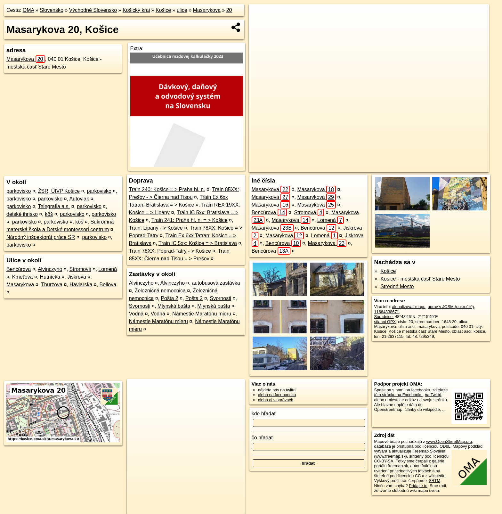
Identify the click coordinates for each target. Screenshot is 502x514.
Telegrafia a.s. (54, 206)
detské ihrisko (22, 214)
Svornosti (220, 298)
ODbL (445, 446)
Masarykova (207, 10)
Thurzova (51, 284)
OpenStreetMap (367, 167)
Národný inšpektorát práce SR (40, 237)
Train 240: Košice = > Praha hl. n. (167, 189)
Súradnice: (383, 316)
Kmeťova (22, 277)
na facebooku (418, 390)
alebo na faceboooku (277, 394)
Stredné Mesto (397, 286)
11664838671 (386, 311)
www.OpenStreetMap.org (449, 441)
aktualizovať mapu (408, 306)
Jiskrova (76, 277)
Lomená (107, 269)
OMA (28, 10)
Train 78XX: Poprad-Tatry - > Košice (170, 251)
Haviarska (80, 284)
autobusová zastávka (216, 283)
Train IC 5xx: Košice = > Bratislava (197, 243)
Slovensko (51, 10)
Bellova (108, 284)
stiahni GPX (385, 321)
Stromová (80, 269)
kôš (49, 214)
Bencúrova (18, 269)
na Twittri (433, 394)
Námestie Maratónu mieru (201, 313)
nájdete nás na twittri (277, 390)
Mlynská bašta (174, 306)
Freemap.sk (401, 167)
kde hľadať (264, 413)
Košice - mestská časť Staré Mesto (420, 278)
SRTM (434, 480)
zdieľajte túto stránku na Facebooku (411, 392)
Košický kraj (136, 10)
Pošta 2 (169, 298)
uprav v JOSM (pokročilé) (451, 306)
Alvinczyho (50, 269)
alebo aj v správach (275, 399)
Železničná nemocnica (160, 290)
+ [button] (260, 15)
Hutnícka (50, 277)
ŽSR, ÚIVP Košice (59, 191)
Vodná (136, 313)
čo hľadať (262, 437)
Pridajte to (418, 485)
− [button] (260, 25)
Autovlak (79, 198)
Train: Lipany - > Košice (156, 228)
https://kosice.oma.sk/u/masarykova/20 (454, 167)
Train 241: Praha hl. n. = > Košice (189, 220)
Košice (163, 10)
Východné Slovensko (93, 10)
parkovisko (18, 191)
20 (229, 10)
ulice (182, 10)
